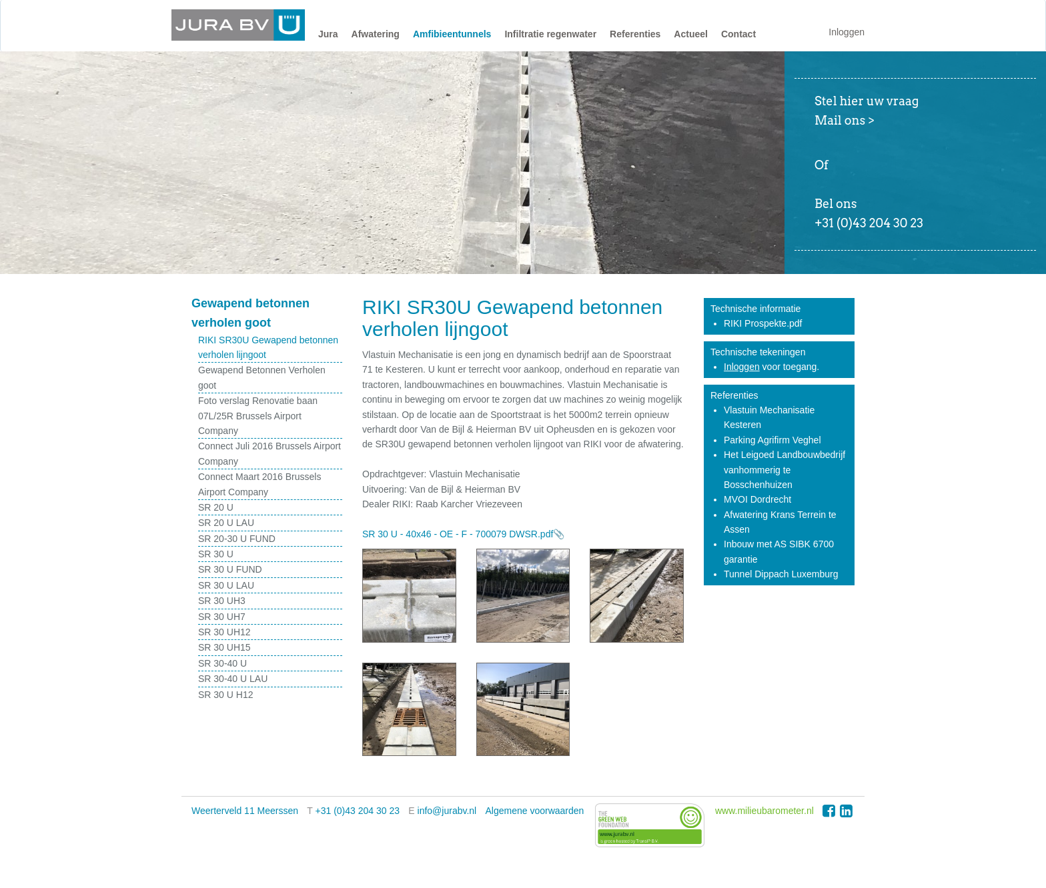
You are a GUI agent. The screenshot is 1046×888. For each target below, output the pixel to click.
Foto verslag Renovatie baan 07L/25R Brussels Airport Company (258, 415)
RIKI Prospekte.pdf (763, 323)
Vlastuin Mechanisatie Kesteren (769, 417)
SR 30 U (215, 554)
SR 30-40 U (222, 663)
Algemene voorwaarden (535, 810)
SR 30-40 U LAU (233, 678)
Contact (738, 34)
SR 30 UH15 (224, 647)
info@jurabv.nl (447, 810)
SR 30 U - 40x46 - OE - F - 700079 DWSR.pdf (457, 534)
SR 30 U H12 (225, 694)
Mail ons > (845, 120)
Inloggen (847, 32)
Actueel (691, 34)
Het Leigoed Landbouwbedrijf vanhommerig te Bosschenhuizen (784, 469)
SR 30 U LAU (226, 585)
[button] (328, 37)
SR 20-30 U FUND (237, 538)
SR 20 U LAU (226, 522)
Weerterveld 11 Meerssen (244, 810)
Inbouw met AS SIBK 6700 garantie (779, 551)
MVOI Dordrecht (757, 499)
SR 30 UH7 (221, 616)
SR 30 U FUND (230, 569)
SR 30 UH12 (224, 632)
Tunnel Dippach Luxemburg (781, 574)
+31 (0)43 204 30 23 (358, 810)
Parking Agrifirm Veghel (772, 440)
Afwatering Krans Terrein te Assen (780, 522)
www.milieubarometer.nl (764, 810)
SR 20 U (215, 507)
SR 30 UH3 (221, 600)
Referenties (635, 34)
